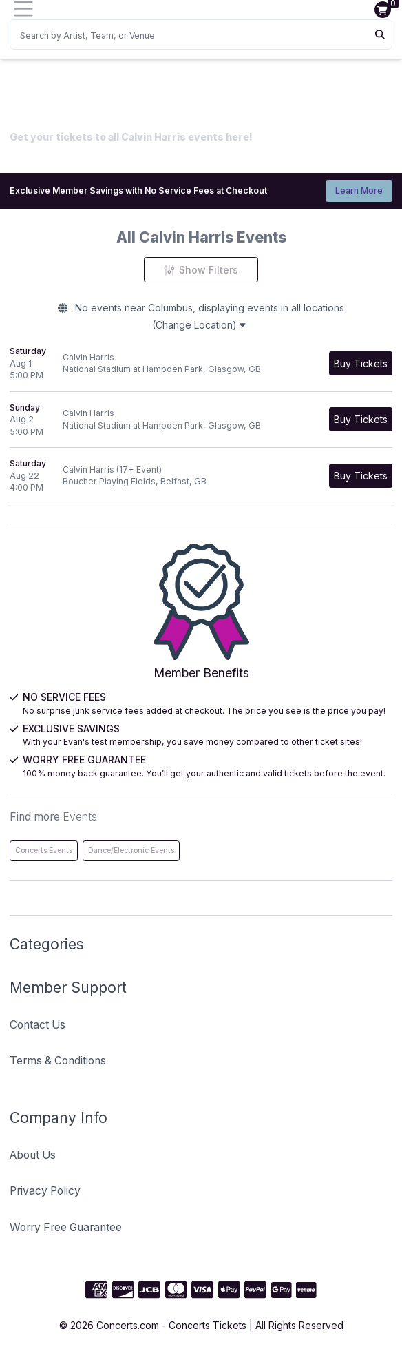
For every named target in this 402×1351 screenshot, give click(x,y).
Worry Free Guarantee (66, 1227)
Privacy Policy (45, 1190)
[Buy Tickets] (360, 363)
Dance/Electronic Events (131, 850)
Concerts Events (43, 850)
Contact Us (37, 1024)
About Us (33, 1155)
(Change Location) (199, 325)
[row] (201, 364)
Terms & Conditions (58, 1060)
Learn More (359, 190)
